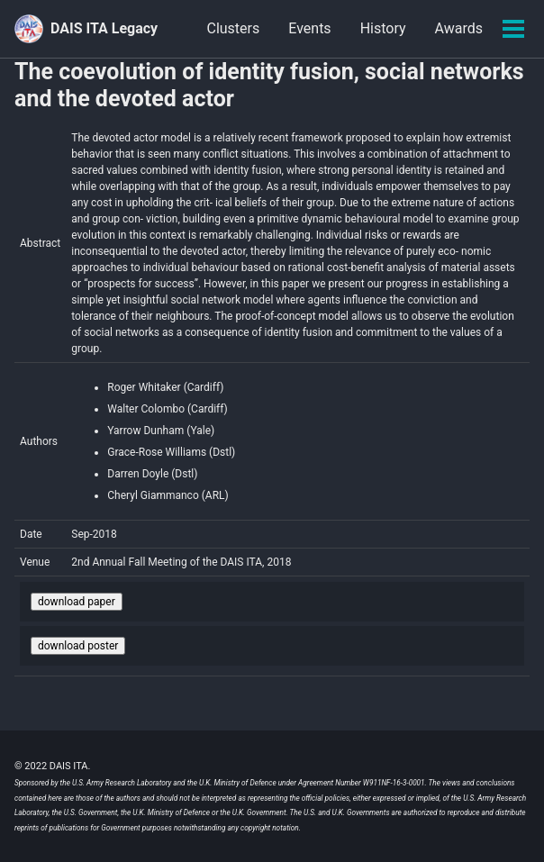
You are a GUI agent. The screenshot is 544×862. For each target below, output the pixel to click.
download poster (78, 646)
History (383, 28)
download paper (76, 601)
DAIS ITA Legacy (104, 28)
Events (309, 28)
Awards (459, 28)
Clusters (232, 28)
